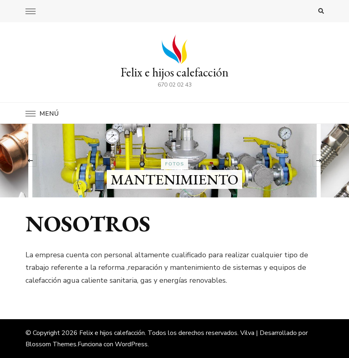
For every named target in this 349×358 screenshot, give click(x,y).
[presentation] (30, 161)
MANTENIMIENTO (174, 179)
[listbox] (174, 160)
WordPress (131, 344)
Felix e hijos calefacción (174, 72)
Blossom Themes (50, 344)
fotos (174, 164)
